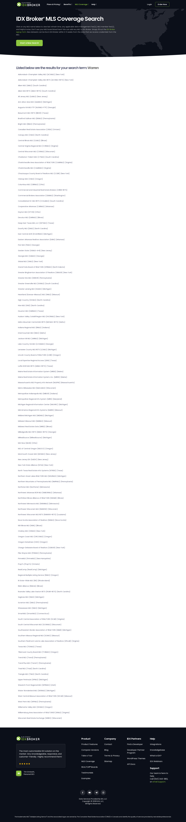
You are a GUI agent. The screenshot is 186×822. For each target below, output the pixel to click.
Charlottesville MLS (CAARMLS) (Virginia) (34, 168)
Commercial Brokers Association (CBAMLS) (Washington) (41, 195)
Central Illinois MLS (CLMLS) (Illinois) (32, 140)
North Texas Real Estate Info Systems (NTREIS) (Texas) (40, 470)
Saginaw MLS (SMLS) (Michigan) (31, 597)
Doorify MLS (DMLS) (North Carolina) (33, 228)
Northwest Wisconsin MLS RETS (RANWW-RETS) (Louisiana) (42, 514)
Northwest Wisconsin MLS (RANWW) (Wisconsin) (38, 509)
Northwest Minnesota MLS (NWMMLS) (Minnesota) (38, 503)
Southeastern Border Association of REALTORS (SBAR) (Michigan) (44, 630)
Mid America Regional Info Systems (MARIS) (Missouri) (40, 410)
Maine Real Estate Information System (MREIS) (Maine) (40, 371)
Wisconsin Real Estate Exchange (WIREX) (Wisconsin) (40, 718)
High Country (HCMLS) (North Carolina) (34, 300)
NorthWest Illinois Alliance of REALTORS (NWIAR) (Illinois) (41, 498)
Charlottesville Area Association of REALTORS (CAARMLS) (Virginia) (45, 162)
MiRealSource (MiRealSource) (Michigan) (35, 437)
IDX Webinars (156, 761)
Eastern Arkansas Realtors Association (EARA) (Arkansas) (41, 239)
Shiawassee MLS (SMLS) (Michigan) (32, 608)
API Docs (131, 764)
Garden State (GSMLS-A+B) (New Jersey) (35, 250)
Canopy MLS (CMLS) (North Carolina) (33, 135)
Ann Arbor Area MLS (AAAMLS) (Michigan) (35, 102)
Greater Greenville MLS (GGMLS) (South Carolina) (38, 283)
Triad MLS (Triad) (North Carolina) (32, 668)
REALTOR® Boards (89, 767)
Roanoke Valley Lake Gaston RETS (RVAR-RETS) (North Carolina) (44, 591)
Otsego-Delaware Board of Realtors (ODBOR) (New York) (41, 547)
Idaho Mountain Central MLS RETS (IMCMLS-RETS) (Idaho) (41, 322)
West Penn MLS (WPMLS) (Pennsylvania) (34, 701)
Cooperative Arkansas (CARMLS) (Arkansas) (36, 206)
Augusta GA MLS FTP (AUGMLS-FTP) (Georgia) (37, 107)
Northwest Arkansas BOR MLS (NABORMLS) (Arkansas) (40, 492)
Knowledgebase (157, 750)
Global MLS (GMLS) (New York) (30, 261)
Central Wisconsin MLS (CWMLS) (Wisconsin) (36, 151)
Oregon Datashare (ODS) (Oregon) (33, 542)
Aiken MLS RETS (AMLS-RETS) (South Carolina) (37, 91)
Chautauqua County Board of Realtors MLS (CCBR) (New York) (44, 173)
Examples (85, 778)
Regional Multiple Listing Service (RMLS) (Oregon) (38, 575)
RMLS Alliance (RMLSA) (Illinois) (30, 586)
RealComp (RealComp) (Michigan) (32, 569)
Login (149, 4)
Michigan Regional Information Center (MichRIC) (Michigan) (43, 404)
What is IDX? (155, 755)
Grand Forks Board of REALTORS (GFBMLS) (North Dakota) (41, 267)
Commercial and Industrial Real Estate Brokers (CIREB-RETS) (42, 190)
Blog (106, 750)
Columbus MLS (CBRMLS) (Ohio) (31, 184)
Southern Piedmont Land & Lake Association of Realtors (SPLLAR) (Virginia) (48, 641)
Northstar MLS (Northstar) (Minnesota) (34, 487)
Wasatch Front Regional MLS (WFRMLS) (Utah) (37, 685)
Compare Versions (90, 750)
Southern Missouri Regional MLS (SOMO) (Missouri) (39, 635)
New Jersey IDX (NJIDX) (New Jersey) (33, 459)
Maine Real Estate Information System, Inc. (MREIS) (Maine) (42, 377)
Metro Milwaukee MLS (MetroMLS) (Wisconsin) (37, 388)
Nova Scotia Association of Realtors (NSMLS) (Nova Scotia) (42, 520)
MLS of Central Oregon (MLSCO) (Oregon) (35, 448)
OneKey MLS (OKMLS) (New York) (31, 531)
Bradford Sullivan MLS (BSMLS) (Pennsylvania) (36, 118)
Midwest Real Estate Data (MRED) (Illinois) (35, 426)
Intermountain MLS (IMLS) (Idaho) (32, 333)
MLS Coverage (81, 4)
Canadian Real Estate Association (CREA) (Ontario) (39, 129)
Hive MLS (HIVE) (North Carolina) (31, 305)
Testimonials (87, 772)
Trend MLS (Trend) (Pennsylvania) (32, 657)
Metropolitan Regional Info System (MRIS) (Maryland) (40, 399)
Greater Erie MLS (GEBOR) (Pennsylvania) (35, 278)
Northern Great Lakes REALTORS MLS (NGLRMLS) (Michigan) (42, 476)
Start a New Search (29, 43)
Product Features (89, 744)
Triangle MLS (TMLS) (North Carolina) (33, 674)
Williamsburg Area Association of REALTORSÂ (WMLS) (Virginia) (44, 712)
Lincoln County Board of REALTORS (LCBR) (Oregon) (39, 355)
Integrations (155, 744)
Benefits (67, 4)
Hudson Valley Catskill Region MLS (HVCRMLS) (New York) (41, 316)
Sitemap (108, 761)
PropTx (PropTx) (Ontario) (29, 564)
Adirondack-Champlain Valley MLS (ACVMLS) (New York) (41, 74)
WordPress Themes (136, 758)
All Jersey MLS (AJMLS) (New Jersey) (33, 96)
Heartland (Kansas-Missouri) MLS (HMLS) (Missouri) (39, 294)
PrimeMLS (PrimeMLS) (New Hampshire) (34, 558)
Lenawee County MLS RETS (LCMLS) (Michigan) (37, 349)
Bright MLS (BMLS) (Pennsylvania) (31, 124)
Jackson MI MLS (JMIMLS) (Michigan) (33, 338)
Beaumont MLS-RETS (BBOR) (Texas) (33, 113)
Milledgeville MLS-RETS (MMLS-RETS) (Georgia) (37, 432)
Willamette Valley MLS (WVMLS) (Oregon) (35, 707)
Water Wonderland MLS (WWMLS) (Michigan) (36, 690)
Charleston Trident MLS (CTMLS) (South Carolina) (38, 157)
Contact (108, 744)
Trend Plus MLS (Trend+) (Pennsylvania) (34, 663)
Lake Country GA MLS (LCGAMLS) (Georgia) (36, 344)
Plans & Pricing (53, 4)
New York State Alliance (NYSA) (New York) (35, 465)
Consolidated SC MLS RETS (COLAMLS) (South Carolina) (41, 201)
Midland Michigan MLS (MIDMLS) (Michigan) (36, 415)
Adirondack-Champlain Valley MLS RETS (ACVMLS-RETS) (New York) (46, 80)
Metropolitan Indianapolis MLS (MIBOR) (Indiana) (38, 393)
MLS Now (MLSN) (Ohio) (27, 443)
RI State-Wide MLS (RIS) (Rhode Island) (34, 580)
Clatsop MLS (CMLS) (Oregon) (30, 179)
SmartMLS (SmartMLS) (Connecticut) (33, 613)
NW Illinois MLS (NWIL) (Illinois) (30, 525)
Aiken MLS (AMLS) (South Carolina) (32, 85)
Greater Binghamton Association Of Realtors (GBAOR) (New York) (45, 272)
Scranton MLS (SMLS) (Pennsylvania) (33, 602)
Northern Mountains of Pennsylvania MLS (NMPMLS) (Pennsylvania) (45, 481)
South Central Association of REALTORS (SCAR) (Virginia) (41, 619)
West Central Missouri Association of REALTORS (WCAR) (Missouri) (45, 696)
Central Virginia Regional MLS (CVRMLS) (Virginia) (38, 146)
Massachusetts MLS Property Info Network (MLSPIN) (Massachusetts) (46, 382)
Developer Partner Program (136, 751)
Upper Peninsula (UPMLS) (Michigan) (33, 679)
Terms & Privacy (112, 755)
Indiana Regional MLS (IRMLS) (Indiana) (34, 327)
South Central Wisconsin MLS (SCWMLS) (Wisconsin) (39, 624)
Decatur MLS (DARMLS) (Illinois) (31, 217)
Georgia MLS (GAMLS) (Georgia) (31, 256)
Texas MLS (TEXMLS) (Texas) (30, 646)
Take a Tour (86, 755)
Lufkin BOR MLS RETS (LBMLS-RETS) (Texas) (35, 366)
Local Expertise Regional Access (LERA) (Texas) (37, 360)
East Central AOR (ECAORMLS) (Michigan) (35, 234)
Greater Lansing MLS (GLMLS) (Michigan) (34, 289)
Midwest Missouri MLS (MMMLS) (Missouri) (35, 421)
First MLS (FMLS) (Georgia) (29, 245)
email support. (159, 781)
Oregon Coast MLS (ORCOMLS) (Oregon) (35, 536)
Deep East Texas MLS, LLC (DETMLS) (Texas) (36, 223)
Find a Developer (135, 744)
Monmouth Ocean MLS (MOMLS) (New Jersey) (37, 454)
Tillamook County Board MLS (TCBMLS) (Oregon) (38, 652)
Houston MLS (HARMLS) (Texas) (31, 311)
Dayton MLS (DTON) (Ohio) (29, 212)
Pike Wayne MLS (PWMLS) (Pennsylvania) (35, 553)
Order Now (162, 4)
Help (93, 4)
